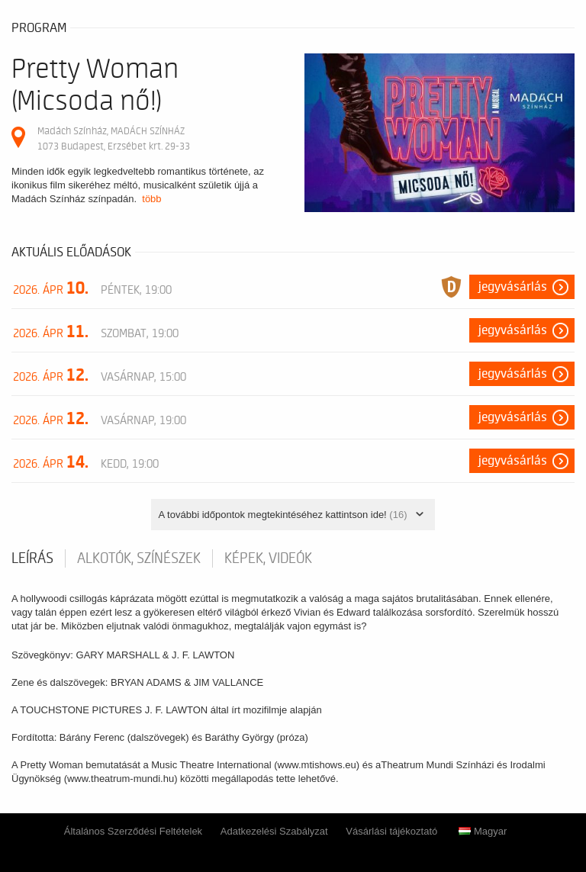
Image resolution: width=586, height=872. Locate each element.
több (151, 198)
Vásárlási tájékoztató (391, 831)
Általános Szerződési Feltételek (133, 831)
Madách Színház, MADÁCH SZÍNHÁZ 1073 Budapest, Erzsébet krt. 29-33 (113, 138)
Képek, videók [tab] (268, 558)
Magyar (483, 831)
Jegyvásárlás (512, 287)
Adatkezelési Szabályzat (274, 831)
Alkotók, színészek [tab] (139, 558)
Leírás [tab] (32, 558)
